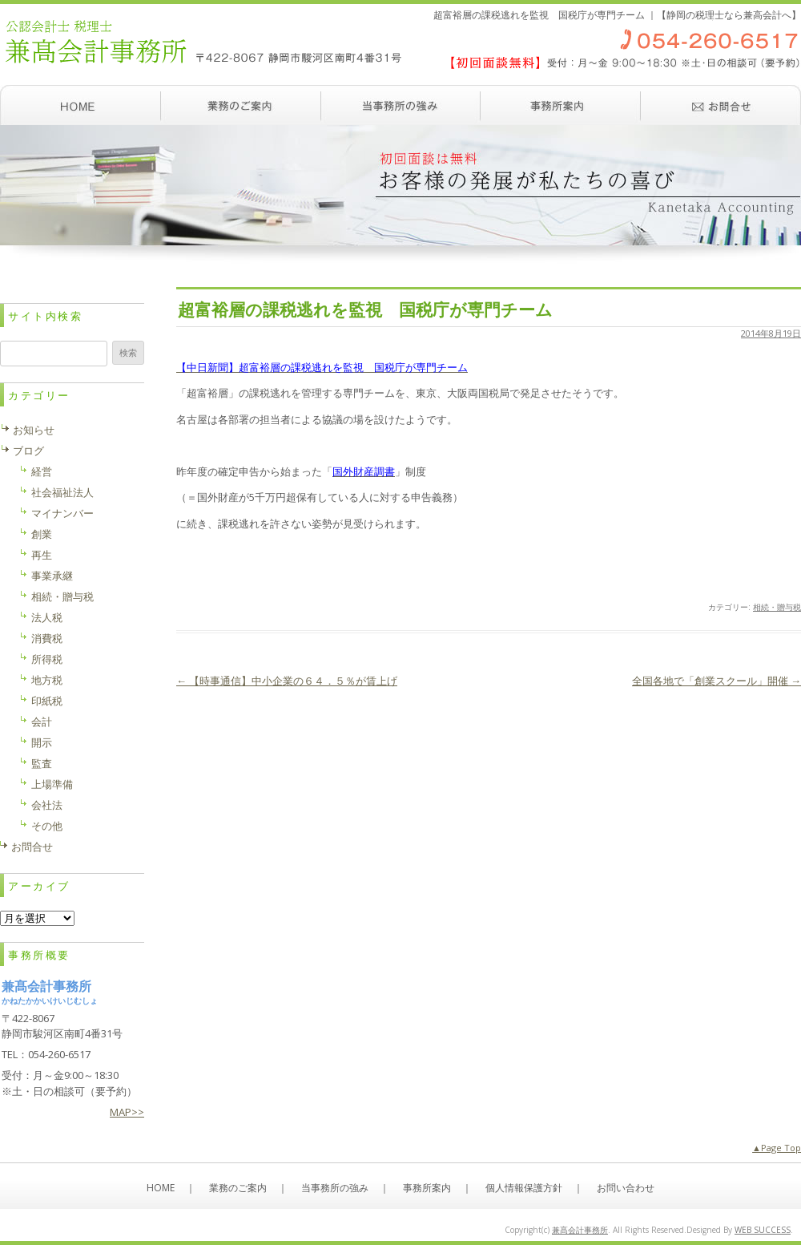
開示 (41, 742)
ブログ (28, 450)
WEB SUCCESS (763, 1229)
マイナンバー (62, 513)
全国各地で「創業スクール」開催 (716, 680)
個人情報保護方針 (523, 1187)
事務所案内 (561, 105)
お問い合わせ (721, 105)
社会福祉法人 (62, 492)
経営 (41, 471)
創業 (41, 534)
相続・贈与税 (777, 606)
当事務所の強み (400, 105)
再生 (41, 555)
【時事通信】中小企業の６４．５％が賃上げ (286, 680)
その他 (46, 826)
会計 (41, 721)
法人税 (46, 617)
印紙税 (46, 700)
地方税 (46, 680)
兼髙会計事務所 (580, 1229)
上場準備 (52, 784)
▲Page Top (776, 1148)
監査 (41, 763)
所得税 (46, 659)
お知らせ (33, 429)
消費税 (46, 638)
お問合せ (32, 846)
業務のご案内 (240, 105)
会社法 (46, 805)
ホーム (80, 105)
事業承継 (52, 575)
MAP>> (127, 1112)
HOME (161, 1187)
